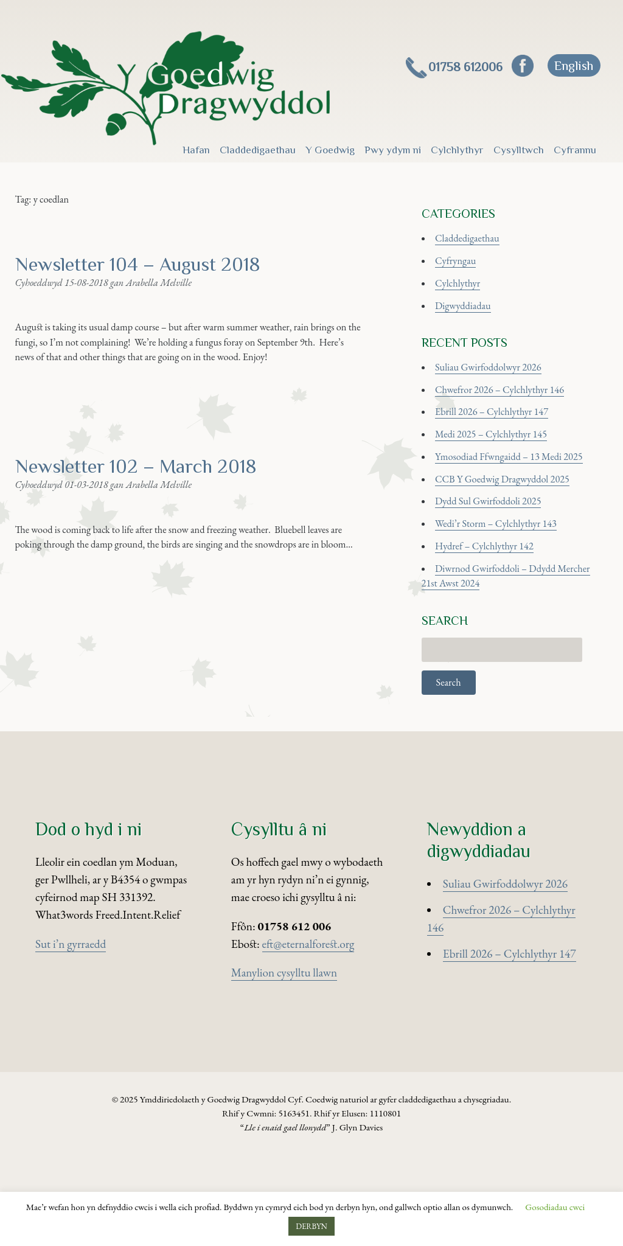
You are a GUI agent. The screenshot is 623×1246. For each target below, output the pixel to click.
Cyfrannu (575, 150)
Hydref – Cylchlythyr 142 (495, 613)
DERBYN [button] (311, 1226)
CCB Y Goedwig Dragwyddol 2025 (516, 533)
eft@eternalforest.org (308, 1034)
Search (450, 767)
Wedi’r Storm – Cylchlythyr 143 (508, 586)
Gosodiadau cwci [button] (555, 1207)
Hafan (196, 150)
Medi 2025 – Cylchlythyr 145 (503, 481)
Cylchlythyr (457, 150)
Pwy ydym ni (392, 150)
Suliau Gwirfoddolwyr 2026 (499, 402)
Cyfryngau (461, 277)
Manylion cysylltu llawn (284, 1063)
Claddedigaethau (258, 150)
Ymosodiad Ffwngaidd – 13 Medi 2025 (524, 507)
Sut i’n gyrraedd (70, 1034)
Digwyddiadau (470, 330)
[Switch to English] (574, 65)
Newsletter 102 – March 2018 (161, 536)
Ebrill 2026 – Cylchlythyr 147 (504, 455)
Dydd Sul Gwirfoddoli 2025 (499, 560)
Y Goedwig (330, 150)
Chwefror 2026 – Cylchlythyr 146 (513, 429)
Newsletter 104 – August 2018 (164, 281)
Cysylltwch (518, 150)
